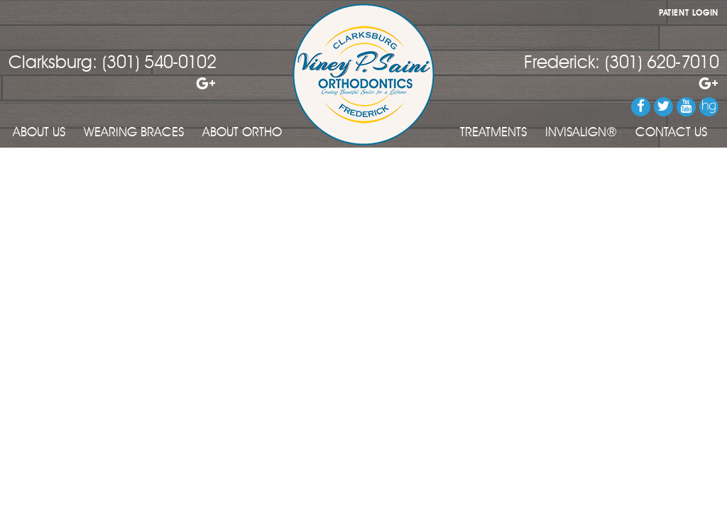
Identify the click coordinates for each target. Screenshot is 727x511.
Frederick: (562, 63)
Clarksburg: (53, 63)
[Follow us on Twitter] (663, 106)
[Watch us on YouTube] (686, 106)
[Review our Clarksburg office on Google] (112, 84)
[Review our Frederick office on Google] (621, 84)
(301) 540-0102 (159, 63)
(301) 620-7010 (661, 63)
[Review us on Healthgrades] (708, 106)
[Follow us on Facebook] (640, 106)
